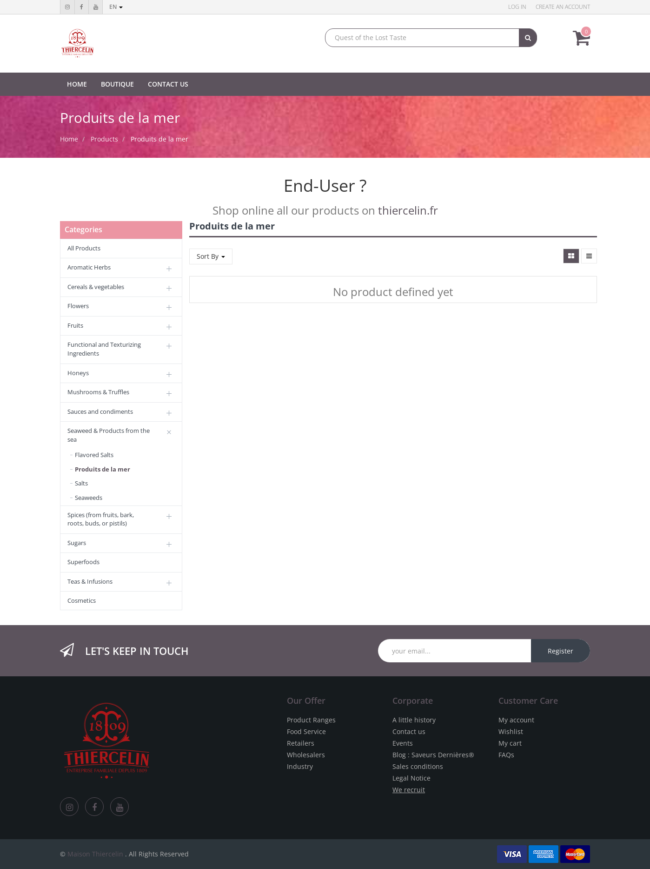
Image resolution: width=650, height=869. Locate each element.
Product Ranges (311, 719)
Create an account (563, 7)
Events (402, 743)
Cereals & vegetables (95, 287)
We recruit (408, 789)
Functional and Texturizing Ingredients (104, 348)
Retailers (300, 743)
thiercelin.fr (408, 210)
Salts (81, 483)
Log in (517, 7)
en (116, 7)
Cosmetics (81, 600)
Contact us (408, 731)
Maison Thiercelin (95, 853)
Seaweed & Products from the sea (108, 435)
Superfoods (83, 562)
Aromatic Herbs (89, 267)
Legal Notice (411, 778)
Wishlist (510, 731)
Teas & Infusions (90, 581)
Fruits (75, 325)
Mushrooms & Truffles (98, 392)
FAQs (506, 754)
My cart (510, 743)
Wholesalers (306, 754)
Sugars (76, 543)
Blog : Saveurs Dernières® (433, 754)
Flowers (78, 306)
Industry (300, 766)
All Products (83, 248)
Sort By (211, 256)
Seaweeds (88, 497)
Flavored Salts (94, 455)
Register (560, 651)
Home (69, 139)
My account (516, 719)
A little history (414, 719)
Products (104, 139)
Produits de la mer (159, 139)
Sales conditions (417, 766)
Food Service (306, 731)
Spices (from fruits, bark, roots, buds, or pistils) (100, 519)
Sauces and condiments (100, 411)
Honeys (78, 373)
